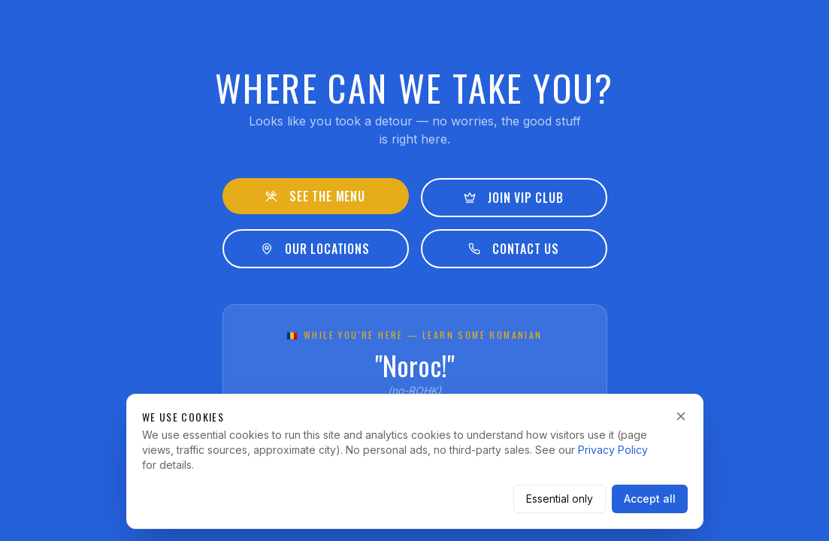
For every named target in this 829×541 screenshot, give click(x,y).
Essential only (559, 498)
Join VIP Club (513, 198)
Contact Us (513, 249)
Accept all (650, 498)
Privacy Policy (613, 449)
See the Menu (315, 196)
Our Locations (315, 249)
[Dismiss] (681, 416)
